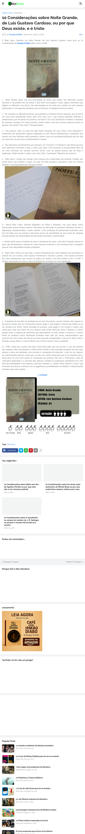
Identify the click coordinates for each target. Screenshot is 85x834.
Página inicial (7, 13)
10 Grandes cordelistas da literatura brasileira (34, 746)
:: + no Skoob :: (42, 375)
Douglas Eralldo (24, 43)
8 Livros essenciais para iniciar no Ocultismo (34, 831)
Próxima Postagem (74, 562)
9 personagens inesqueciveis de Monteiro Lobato (36, 810)
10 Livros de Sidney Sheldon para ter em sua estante (37, 756)
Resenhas (19, 13)
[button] (3, 4)
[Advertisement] (42, 715)
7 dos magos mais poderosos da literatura (33, 767)
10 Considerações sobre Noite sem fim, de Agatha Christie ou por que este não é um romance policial (21, 486)
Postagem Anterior (11, 562)
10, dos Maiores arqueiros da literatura (31, 799)
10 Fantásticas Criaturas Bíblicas (29, 778)
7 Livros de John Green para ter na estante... (33, 788)
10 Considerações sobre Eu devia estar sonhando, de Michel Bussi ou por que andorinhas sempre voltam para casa (63, 486)
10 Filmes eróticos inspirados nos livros (32, 821)
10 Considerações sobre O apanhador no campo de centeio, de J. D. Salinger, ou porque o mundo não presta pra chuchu (21, 521)
